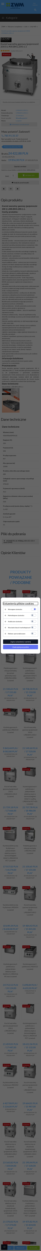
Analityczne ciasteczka (15, 621)
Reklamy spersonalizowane (16, 634)
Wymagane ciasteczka (15, 609)
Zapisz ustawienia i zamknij (20, 642)
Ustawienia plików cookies (18, 603)
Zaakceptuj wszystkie (20, 647)
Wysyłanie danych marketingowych (19, 627)
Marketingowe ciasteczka (16, 615)
